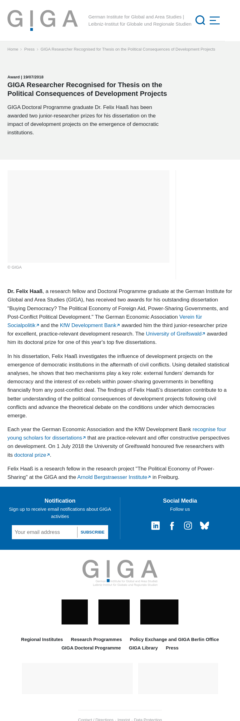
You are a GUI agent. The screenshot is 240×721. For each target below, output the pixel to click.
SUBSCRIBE (93, 532)
